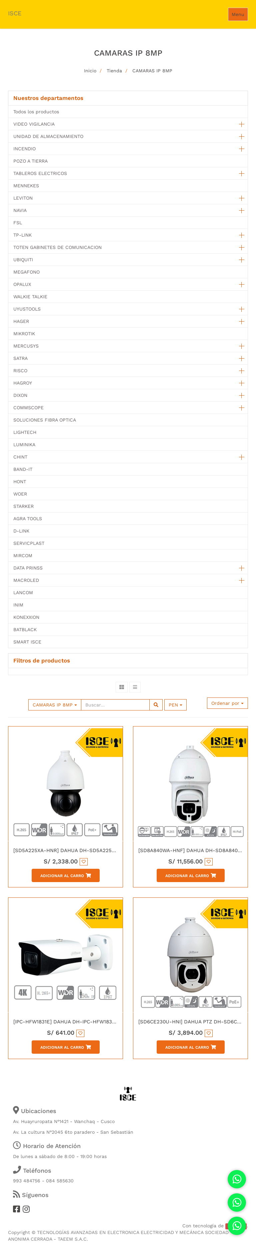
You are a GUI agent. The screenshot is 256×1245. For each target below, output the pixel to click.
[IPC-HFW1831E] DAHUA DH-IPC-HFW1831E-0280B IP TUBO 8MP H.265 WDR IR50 (111, 1022)
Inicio (90, 70)
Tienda (114, 70)
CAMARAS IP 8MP (152, 70)
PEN (175, 704)
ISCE (14, 13)
